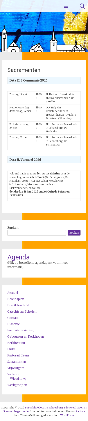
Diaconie (13, 324)
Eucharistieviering (20, 330)
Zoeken (12, 228)
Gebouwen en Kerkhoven (25, 336)
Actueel (12, 292)
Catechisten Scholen (22, 311)
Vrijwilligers (15, 368)
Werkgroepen (17, 385)
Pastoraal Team (18, 355)
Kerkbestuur (16, 343)
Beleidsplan (15, 299)
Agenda (18, 257)
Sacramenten (16, 361)
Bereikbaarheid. (18, 305)
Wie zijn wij (18, 378)
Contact (12, 318)
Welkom (13, 374)
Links (11, 349)
